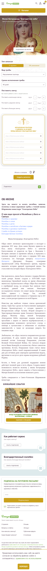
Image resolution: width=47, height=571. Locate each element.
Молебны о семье (8, 221)
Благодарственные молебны (12, 234)
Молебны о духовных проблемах (14, 229)
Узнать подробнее (12, 445)
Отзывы (26, 524)
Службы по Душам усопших (12, 231)
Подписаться (23, 500)
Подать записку (23, 177)
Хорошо (23, 566)
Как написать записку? (9, 531)
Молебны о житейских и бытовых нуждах (17, 226)
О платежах (27, 535)
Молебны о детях (8, 224)
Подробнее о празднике (23, 420)
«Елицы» (26, 528)
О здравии (12, 66)
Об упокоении (34, 66)
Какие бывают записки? (9, 535)
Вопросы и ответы (7, 528)
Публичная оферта (29, 531)
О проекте (5, 524)
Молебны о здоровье (9, 219)
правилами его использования (28, 558)
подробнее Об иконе (23, 49)
